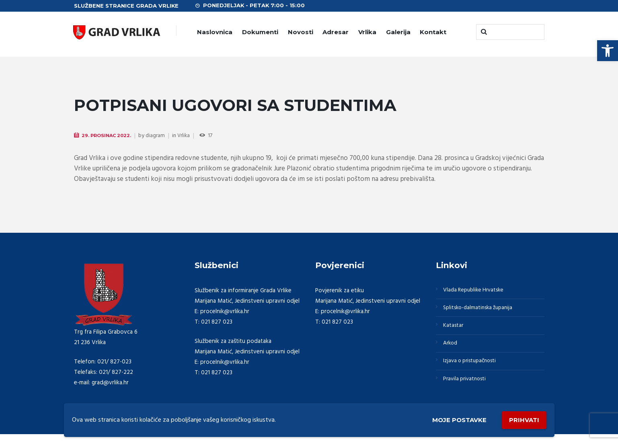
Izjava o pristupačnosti (473, 368)
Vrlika (367, 32)
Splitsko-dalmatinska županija (481, 310)
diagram (158, 136)
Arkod (452, 349)
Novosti (300, 32)
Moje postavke (455, 419)
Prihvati (523, 419)
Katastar (454, 329)
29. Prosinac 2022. (108, 136)
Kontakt (433, 32)
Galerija (398, 32)
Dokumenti (260, 32)
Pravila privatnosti (467, 387)
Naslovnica (214, 32)
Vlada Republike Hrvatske (477, 291)
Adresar (335, 32)
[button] (607, 50)
